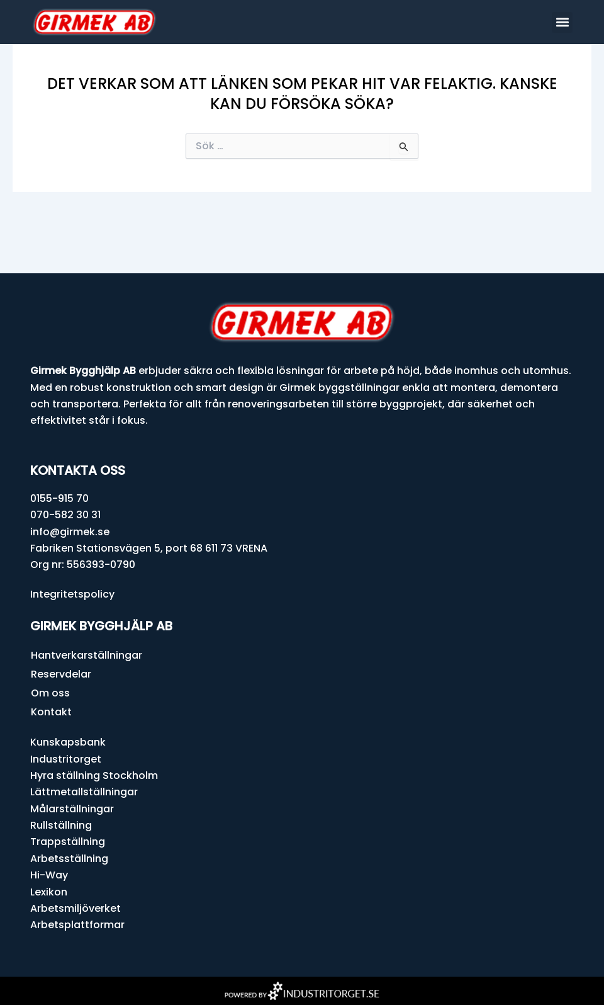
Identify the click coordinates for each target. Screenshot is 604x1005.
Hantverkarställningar (86, 655)
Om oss (50, 693)
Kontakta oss (77, 470)
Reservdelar (61, 674)
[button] (562, 22)
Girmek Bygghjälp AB (101, 626)
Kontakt (51, 712)
